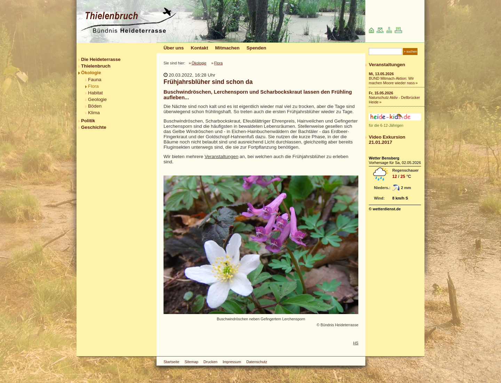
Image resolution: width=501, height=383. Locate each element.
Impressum (232, 362)
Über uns (174, 47)
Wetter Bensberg (384, 158)
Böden (95, 106)
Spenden (256, 47)
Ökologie (91, 72)
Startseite (171, 362)
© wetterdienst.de (385, 209)
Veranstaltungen (221, 156)
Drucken (210, 362)
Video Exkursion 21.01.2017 (387, 139)
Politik (88, 120)
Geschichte (93, 127)
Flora (93, 86)
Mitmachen (227, 47)
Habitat (95, 92)
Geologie (97, 99)
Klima (94, 112)
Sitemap (191, 362)
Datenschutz (256, 362)
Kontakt (199, 47)
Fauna (94, 79)
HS (355, 343)
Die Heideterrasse (101, 59)
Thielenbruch (95, 66)
